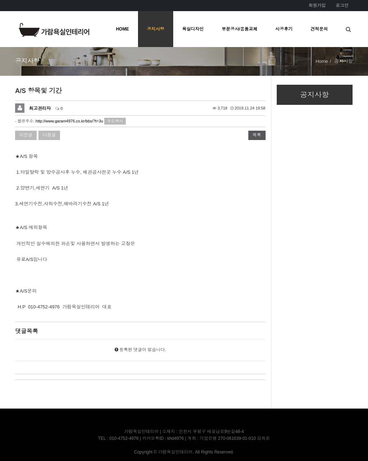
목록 (257, 135)
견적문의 (319, 29)
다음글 (49, 135)
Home (322, 61)
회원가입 (317, 5)
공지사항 (155, 29)
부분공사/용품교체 (239, 29)
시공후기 (284, 29)
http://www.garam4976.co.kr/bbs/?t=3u (69, 121)
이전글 (25, 135)
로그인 (342, 5)
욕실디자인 (193, 29)
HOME (122, 29)
